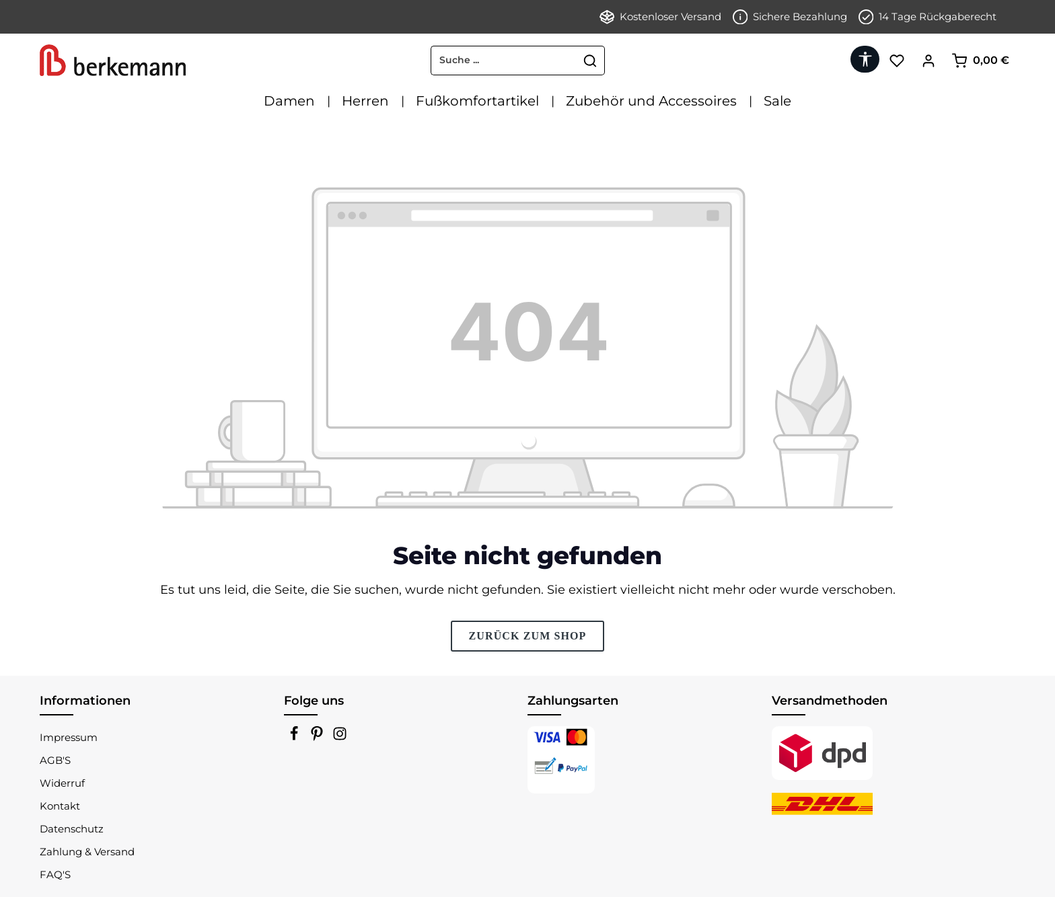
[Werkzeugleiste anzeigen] (864, 59)
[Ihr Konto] (928, 60)
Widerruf (62, 783)
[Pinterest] (318, 737)
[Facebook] (295, 737)
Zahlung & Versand (87, 851)
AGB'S (55, 760)
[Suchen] (590, 60)
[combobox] (504, 60)
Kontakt (60, 806)
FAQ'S (55, 874)
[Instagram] (339, 737)
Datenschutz (72, 828)
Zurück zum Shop (527, 635)
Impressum (69, 737)
